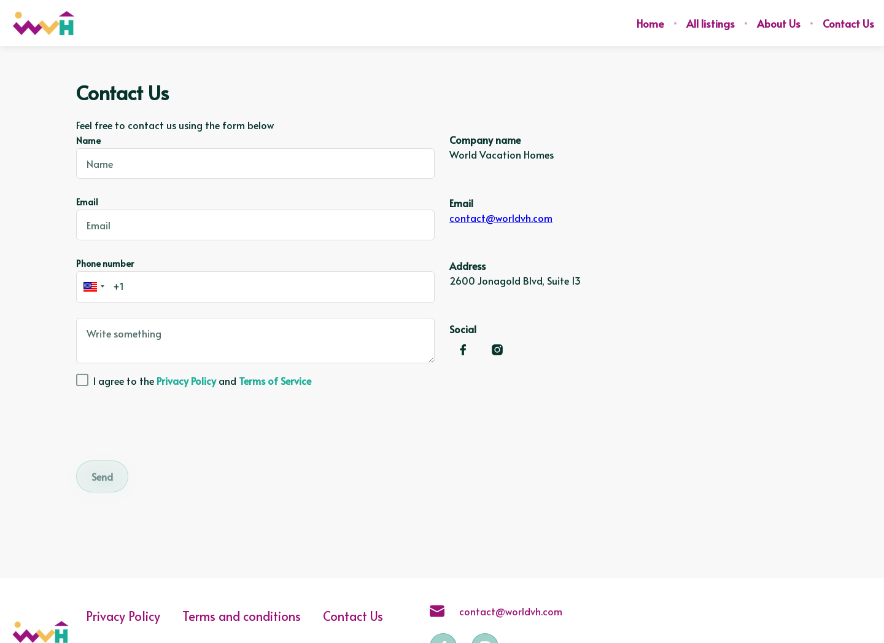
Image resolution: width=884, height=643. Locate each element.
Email (87, 202)
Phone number (105, 263)
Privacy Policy (123, 616)
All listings (710, 23)
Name (88, 140)
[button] (92, 287)
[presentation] (169, 422)
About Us (779, 23)
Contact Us (848, 23)
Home (650, 23)
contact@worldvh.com (500, 217)
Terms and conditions (241, 616)
